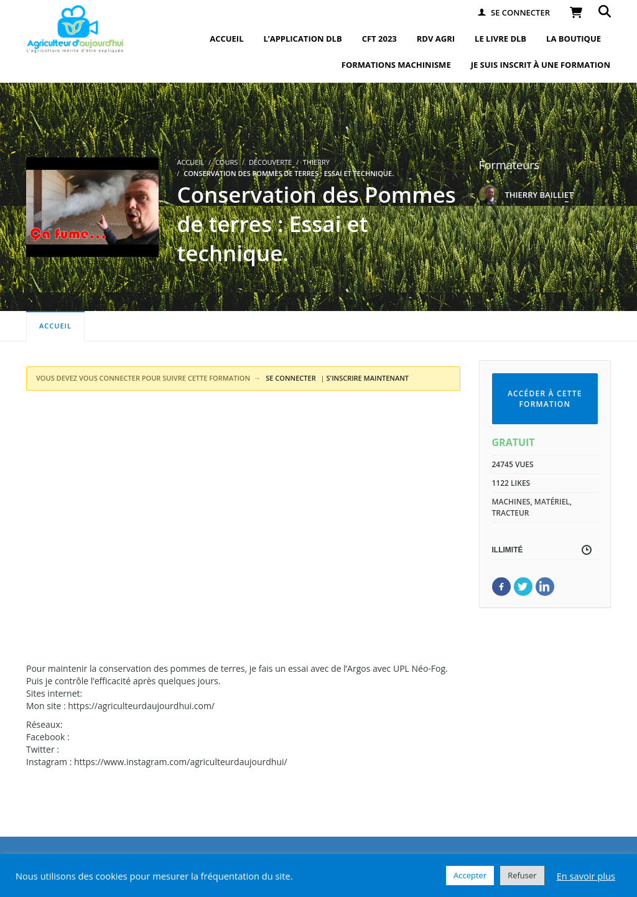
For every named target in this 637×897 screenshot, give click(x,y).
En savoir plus (586, 875)
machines (511, 501)
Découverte (270, 162)
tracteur (510, 513)
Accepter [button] (469, 875)
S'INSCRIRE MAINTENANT (368, 378)
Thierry (316, 162)
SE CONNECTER (289, 378)
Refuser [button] (522, 875)
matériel (552, 501)
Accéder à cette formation (545, 398)
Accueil (55, 325)
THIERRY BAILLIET (539, 194)
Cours (226, 162)
